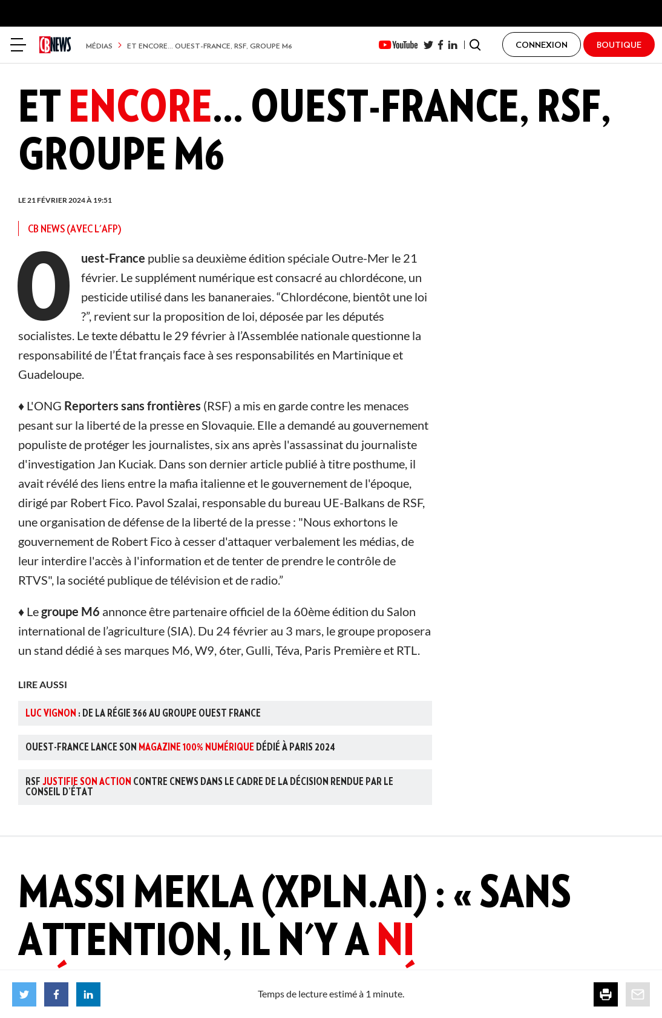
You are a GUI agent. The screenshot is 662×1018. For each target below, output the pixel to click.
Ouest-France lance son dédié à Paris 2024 (180, 747)
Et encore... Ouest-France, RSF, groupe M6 (209, 45)
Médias (99, 45)
